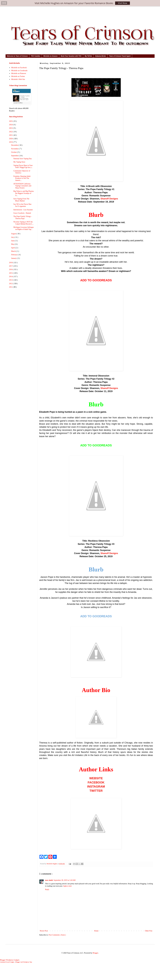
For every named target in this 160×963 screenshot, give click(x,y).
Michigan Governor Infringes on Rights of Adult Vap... (23, 228)
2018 (11, 263)
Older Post (148, 931)
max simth (49, 880)
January (14, 258)
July (12, 237)
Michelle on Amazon (50, 56)
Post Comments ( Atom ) (57, 935)
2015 (11, 273)
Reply (47, 889)
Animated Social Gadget (7, 962)
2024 (11, 125)
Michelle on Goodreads (19, 70)
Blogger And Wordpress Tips (23, 962)
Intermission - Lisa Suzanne (23, 210)
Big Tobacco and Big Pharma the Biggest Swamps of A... (23, 193)
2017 (11, 266)
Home (96, 931)
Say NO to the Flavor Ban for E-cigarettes (22, 205)
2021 (11, 135)
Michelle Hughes (52, 864)
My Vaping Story (19, 162)
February (14, 255)
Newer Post (44, 931)
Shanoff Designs (109, 198)
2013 (11, 280)
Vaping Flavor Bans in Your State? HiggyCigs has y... (23, 166)
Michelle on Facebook (19, 68)
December (15, 145)
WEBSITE (96, 778)
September (15, 156)
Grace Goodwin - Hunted (22, 213)
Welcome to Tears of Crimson (17, 56)
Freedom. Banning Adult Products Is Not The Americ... (21, 178)
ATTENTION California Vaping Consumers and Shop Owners (22, 186)
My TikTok (88, 56)
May (13, 244)
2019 (11, 142)
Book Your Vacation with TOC (71, 56)
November (15, 149)
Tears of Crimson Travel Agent (120, 56)
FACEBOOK (96, 782)
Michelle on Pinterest (18, 73)
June (13, 241)
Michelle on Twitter (18, 76)
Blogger (95, 953)
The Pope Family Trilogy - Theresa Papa (22, 217)
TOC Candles (35, 56)
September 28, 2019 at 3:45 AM (64, 880)
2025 (11, 121)
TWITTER (96, 790)
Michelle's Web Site (18, 79)
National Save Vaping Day (22, 159)
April (13, 248)
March (13, 251)
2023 (11, 128)
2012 (11, 283)
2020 (11, 139)
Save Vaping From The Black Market (21, 200)
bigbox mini (67, 886)
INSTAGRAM (96, 786)
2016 (11, 269)
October (14, 152)
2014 (11, 276)
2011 (11, 287)
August (14, 234)
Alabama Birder (100, 56)
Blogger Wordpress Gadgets (9, 960)
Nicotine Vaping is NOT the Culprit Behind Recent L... (23, 223)
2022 (11, 132)
